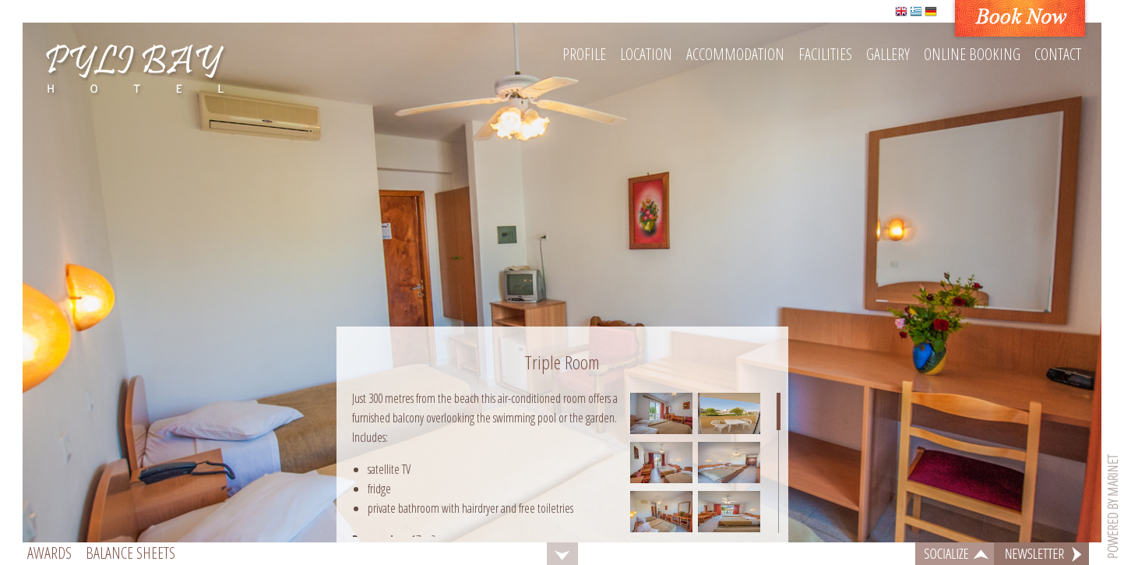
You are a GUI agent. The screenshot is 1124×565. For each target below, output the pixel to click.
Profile (584, 54)
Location (646, 54)
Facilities (825, 54)
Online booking (972, 54)
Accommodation (735, 54)
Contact (1057, 54)
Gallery (888, 54)
